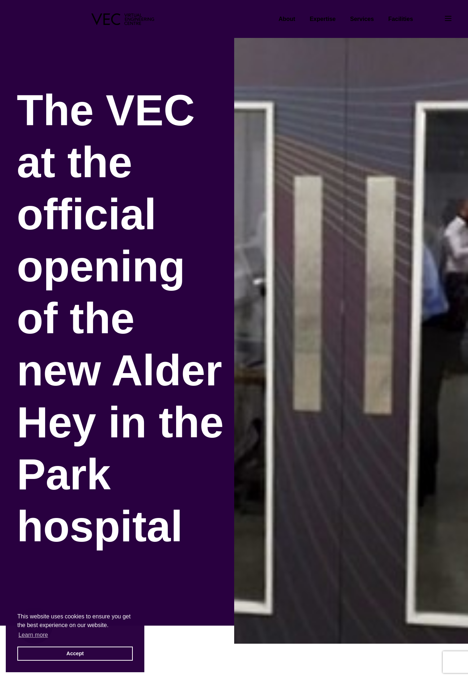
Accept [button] (75, 653)
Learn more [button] (33, 635)
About (287, 19)
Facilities (400, 19)
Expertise (323, 19)
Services (362, 19)
